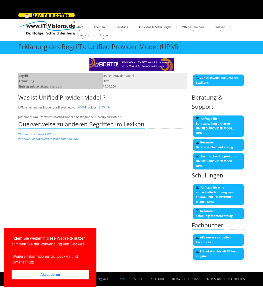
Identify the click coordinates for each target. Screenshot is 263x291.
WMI (81, 107)
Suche (104, 35)
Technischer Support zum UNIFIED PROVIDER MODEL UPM (216, 161)
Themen (99, 27)
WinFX (106, 107)
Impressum (213, 279)
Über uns (83, 35)
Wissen (220, 27)
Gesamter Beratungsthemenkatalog (214, 144)
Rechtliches (236, 279)
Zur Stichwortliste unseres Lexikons (217, 80)
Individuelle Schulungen (155, 27)
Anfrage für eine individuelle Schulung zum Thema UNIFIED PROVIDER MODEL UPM (215, 194)
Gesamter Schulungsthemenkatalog (214, 213)
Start (80, 27)
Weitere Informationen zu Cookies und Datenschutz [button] (45, 259)
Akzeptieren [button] (50, 275)
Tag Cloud (156, 279)
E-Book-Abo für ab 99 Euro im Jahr (216, 253)
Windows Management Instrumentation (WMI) (49, 139)
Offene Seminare (193, 27)
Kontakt (194, 279)
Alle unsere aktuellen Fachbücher (213, 239)
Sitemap (176, 279)
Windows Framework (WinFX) (37, 134)
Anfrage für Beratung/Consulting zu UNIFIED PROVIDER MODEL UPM (215, 126)
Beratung (122, 27)
